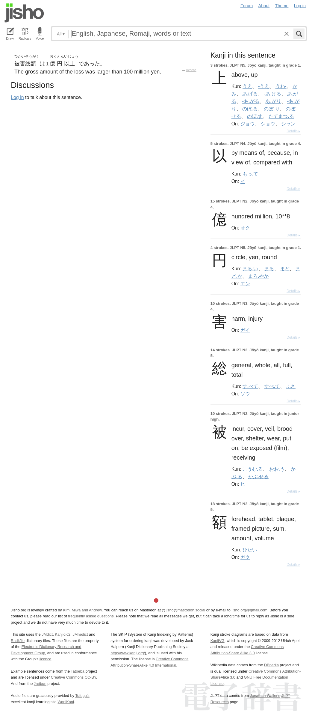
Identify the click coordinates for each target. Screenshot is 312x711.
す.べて (250, 386)
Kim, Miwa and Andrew (82, 610)
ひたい (250, 549)
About (264, 5)
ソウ (245, 393)
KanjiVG (217, 640)
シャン (288, 123)
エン (245, 283)
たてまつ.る (281, 116)
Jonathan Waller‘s (265, 695)
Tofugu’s (82, 695)
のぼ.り (271, 108)
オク (245, 227)
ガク (245, 557)
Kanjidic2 (62, 634)
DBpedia (271, 665)
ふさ (291, 386)
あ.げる (250, 93)
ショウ (268, 123)
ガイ (245, 330)
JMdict (47, 634)
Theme (282, 5)
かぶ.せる (258, 476)
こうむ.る (253, 469)
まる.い (250, 268)
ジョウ (247, 123)
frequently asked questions (90, 616)
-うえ (263, 86)
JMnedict (80, 634)
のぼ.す (255, 116)
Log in (300, 5)
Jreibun (40, 683)
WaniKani (66, 702)
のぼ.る (250, 108)
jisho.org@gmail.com (249, 610)
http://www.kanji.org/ (127, 653)
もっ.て (250, 173)
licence (46, 659)
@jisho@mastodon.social (183, 610)
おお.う (277, 469)
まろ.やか (258, 276)
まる (269, 268)
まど (285, 268)
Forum (246, 5)
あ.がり (273, 101)
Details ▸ (293, 131)
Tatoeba (191, 70)
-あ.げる (272, 93)
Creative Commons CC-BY (73, 677)
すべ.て (272, 386)
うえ (247, 86)
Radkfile (18, 640)
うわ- (281, 86)
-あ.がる (250, 101)
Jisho (24, 12)
